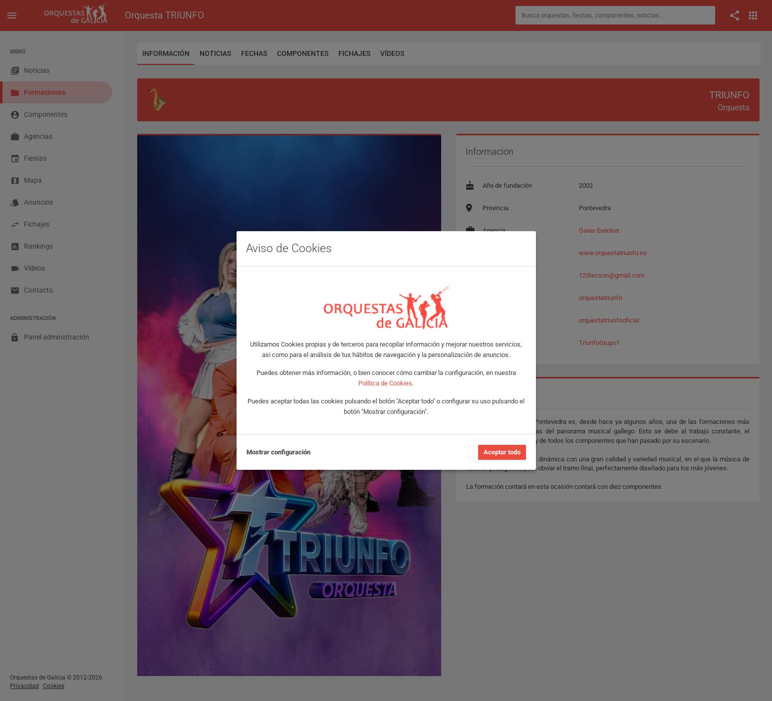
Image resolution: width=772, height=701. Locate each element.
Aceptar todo (502, 452)
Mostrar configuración (278, 452)
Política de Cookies (385, 383)
